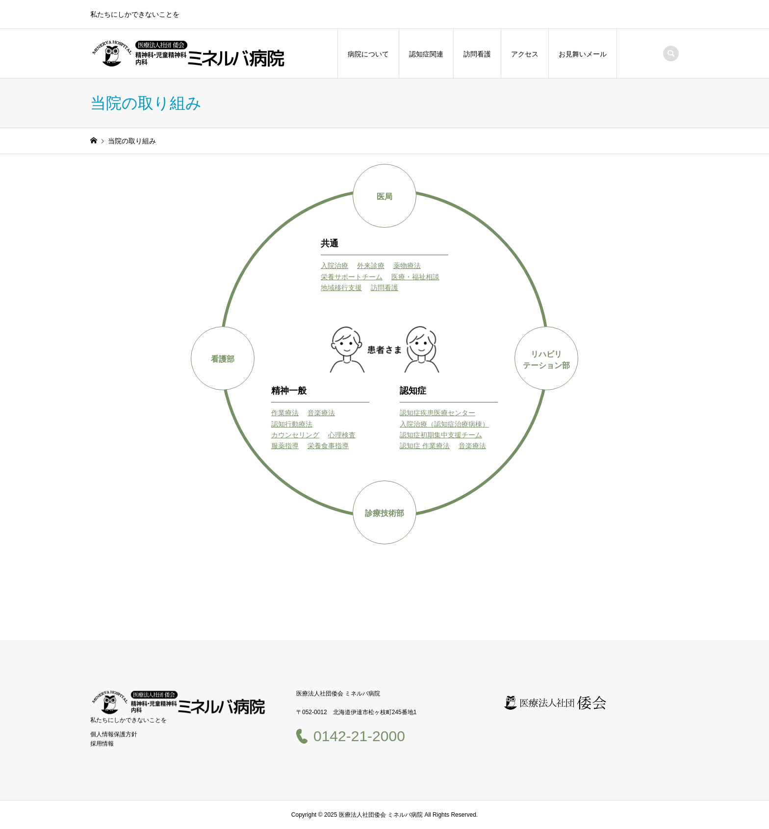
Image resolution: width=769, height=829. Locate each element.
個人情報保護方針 (113, 734)
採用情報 (102, 743)
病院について (368, 54)
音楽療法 (321, 413)
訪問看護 (477, 54)
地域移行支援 (341, 288)
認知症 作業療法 (425, 446)
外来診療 (370, 265)
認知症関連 (426, 54)
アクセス (524, 54)
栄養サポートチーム (352, 277)
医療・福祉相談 (415, 277)
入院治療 (334, 265)
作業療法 (285, 413)
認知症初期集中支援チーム (441, 435)
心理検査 (342, 435)
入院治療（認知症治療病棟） (444, 424)
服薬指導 (285, 446)
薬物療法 (407, 265)
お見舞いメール (583, 54)
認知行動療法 (291, 424)
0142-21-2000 (359, 736)
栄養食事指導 (328, 446)
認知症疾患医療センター (437, 413)
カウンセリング (295, 435)
